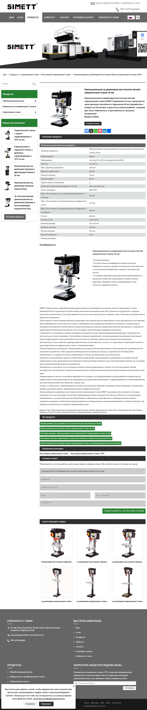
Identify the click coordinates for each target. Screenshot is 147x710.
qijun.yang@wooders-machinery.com (117, 2)
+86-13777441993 (130, 9)
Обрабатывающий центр (13, 101)
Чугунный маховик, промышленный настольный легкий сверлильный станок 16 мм (75, 433)
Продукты (33, 17)
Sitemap (95, 703)
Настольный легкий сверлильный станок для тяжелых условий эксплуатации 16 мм (76, 438)
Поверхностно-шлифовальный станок (19, 107)
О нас (20, 17)
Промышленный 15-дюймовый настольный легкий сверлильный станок (70, 424)
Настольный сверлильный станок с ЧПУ (87, 454)
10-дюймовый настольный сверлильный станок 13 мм (93, 562)
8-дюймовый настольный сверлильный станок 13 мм (58, 562)
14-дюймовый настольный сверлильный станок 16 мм (129, 562)
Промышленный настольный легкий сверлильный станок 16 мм (67, 429)
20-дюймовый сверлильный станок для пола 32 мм (129, 601)
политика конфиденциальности (49, 699)
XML (108, 703)
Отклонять (30, 704)
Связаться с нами (109, 17)
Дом (11, 17)
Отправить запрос (83, 17)
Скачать (64, 17)
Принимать (46, 704)
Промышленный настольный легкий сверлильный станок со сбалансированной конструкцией (80, 443)
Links (86, 703)
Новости (50, 17)
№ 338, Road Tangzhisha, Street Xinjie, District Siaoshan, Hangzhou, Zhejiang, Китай (35, 629)
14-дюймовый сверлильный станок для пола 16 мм (58, 601)
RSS (102, 703)
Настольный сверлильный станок (56, 75)
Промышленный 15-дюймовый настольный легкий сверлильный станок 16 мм (108, 75)
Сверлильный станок (30, 75)
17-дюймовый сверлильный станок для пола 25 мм (93, 601)
